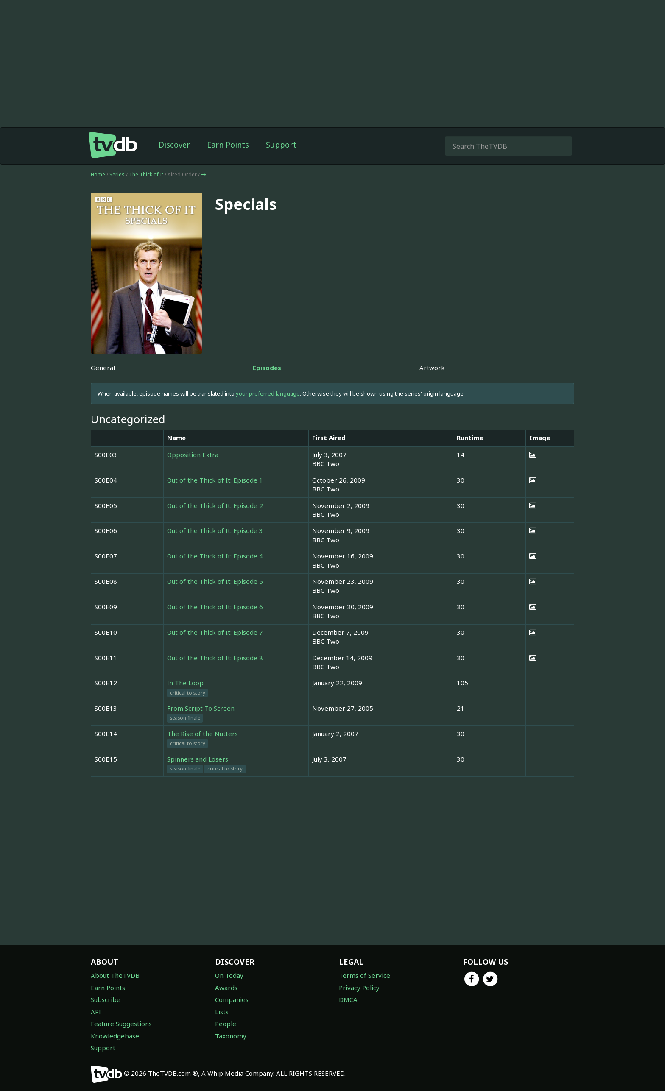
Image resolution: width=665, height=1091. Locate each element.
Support (281, 145)
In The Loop (185, 682)
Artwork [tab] (432, 367)
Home (98, 174)
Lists (222, 1011)
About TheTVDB (115, 975)
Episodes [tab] (267, 367)
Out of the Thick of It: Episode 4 (215, 556)
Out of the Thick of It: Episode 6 (215, 607)
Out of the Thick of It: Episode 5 (215, 581)
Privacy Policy (359, 987)
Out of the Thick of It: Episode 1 (215, 480)
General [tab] (103, 367)
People (225, 1023)
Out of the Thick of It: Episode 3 (215, 530)
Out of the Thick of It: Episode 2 (215, 505)
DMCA (348, 999)
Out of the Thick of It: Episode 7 (215, 632)
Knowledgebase (115, 1036)
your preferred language (268, 393)
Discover (174, 145)
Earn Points (228, 145)
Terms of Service (364, 975)
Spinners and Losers (197, 759)
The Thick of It (147, 174)
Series (117, 174)
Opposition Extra (192, 454)
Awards (226, 987)
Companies (232, 999)
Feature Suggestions (121, 1023)
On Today (229, 975)
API (96, 1011)
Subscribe (105, 999)
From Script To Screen (201, 708)
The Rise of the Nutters (202, 733)
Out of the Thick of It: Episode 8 (215, 657)
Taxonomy (230, 1036)
